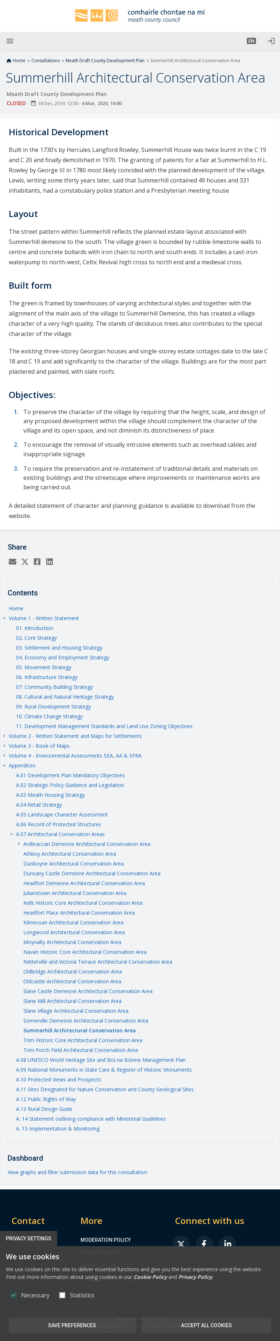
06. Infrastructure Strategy (47, 677)
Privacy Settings (28, 1238)
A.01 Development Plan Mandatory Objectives (70, 775)
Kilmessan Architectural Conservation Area (73, 922)
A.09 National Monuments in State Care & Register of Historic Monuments (104, 1069)
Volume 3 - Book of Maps (39, 745)
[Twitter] (24, 562)
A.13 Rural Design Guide (44, 1108)
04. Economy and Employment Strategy (62, 657)
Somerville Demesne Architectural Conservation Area (85, 1020)
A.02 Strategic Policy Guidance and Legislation (70, 785)
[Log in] (271, 41)
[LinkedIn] (49, 562)
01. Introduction (34, 628)
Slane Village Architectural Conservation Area (76, 1010)
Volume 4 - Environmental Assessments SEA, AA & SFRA (75, 755)
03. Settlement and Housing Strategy (59, 647)
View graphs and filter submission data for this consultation (77, 1172)
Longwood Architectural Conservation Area (74, 932)
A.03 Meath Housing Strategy (50, 794)
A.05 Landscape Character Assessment (62, 814)
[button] (251, 41)
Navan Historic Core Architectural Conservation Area (85, 951)
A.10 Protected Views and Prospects (58, 1079)
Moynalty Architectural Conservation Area (72, 942)
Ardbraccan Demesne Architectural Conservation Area (86, 843)
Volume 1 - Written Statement (44, 618)
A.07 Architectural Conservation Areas (60, 834)
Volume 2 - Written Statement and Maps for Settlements (75, 735)
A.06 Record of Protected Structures (58, 824)
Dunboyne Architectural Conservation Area (73, 863)
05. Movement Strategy (43, 667)
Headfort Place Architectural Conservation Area (79, 912)
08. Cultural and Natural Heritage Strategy (65, 696)
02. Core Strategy (36, 637)
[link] (181, 1244)
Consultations (45, 60)
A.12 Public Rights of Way (46, 1099)
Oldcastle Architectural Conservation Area (72, 981)
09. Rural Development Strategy (53, 706)
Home (19, 60)
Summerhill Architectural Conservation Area (79, 1030)
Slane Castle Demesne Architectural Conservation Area (88, 991)
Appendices (22, 765)
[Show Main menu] (9, 41)
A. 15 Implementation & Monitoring (57, 1128)
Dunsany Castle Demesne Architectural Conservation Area (92, 873)
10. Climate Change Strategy (49, 716)
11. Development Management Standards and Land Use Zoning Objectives (104, 726)
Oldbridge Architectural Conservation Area (72, 971)
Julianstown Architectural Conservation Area (74, 893)
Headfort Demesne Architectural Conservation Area (84, 883)
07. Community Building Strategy (54, 686)
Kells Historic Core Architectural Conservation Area (82, 902)
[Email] (12, 562)
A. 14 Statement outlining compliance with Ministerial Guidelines (91, 1118)
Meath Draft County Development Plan (105, 60)
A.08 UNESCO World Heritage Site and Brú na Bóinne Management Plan (101, 1059)
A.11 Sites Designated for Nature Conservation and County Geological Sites (105, 1089)
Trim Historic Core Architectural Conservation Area (82, 1040)
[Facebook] (37, 562)
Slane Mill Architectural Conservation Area (72, 1000)
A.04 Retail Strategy (39, 804)
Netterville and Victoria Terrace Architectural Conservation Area (97, 961)
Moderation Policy (105, 1240)
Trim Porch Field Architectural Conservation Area (80, 1050)
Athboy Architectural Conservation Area (69, 853)
